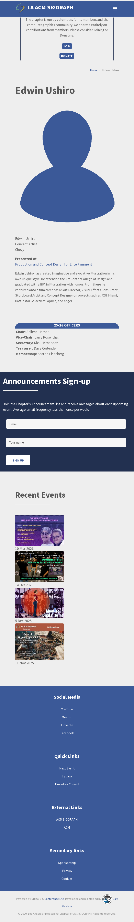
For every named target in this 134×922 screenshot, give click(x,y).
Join (67, 46)
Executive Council (67, 784)
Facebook (67, 733)
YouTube (67, 709)
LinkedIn (67, 725)
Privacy (67, 871)
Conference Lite (54, 899)
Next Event (67, 768)
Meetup (67, 717)
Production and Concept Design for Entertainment (53, 264)
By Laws (67, 776)
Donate (67, 56)
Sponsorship (67, 863)
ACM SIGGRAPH (67, 819)
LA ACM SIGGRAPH (50, 7)
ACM (67, 827)
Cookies (67, 879)
